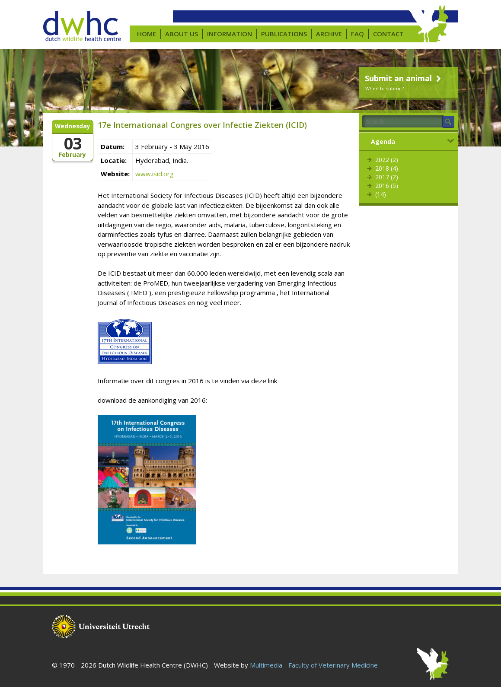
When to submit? (384, 88)
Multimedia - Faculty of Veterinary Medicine (314, 665)
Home (146, 33)
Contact (388, 33)
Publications (284, 33)
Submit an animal (404, 78)
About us (181, 33)
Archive (329, 33)
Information (229, 33)
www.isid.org (154, 173)
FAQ (357, 33)
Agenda (383, 141)
